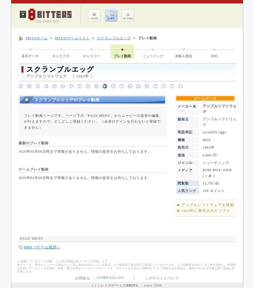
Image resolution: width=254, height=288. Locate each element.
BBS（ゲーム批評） (42, 247)
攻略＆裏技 (183, 56)
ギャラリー (91, 56)
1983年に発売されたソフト (206, 210)
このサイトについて (162, 278)
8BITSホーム (37, 38)
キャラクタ (61, 56)
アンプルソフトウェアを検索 (207, 205)
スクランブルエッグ (114, 38)
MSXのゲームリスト (72, 38)
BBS (214, 56)
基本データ (30, 56)
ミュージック (152, 56)
